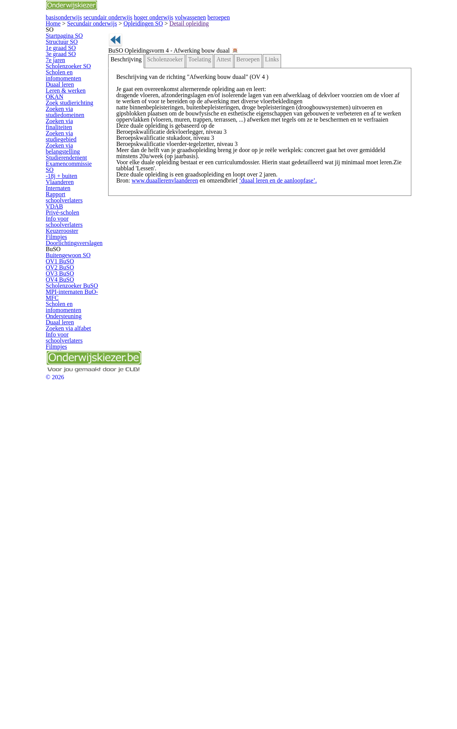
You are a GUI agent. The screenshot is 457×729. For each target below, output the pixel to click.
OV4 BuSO (67, 509)
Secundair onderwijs (77, 58)
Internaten (65, 345)
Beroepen (236, 120)
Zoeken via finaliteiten (77, 262)
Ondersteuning (70, 572)
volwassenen (324, 26)
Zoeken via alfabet (74, 598)
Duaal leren (67, 191)
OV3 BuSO (67, 496)
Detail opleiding (137, 58)
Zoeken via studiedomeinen (71, 246)
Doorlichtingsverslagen (78, 429)
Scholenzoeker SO (74, 160)
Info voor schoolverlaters (80, 390)
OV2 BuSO (67, 483)
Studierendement (73, 306)
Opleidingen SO (110, 58)
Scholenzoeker (164, 120)
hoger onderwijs (266, 26)
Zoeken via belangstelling (69, 290)
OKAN (62, 218)
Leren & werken (71, 204)
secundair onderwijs (199, 26)
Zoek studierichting (74, 231)
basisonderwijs (134, 26)
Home (53, 58)
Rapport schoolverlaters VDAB (79, 361)
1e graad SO (68, 121)
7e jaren (63, 147)
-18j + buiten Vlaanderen (80, 332)
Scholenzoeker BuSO (77, 522)
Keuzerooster (69, 403)
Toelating (194, 120)
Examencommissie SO (79, 319)
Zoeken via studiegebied (80, 275)
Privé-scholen (69, 377)
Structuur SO (68, 108)
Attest (215, 120)
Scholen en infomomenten (70, 175)
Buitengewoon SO (74, 457)
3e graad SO (68, 134)
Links (257, 120)
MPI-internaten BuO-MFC (76, 537)
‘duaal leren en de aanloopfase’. (261, 282)
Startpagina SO (71, 95)
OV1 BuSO (67, 470)
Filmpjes (64, 416)
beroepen (373, 26)
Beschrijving (131, 120)
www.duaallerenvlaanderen (165, 282)
